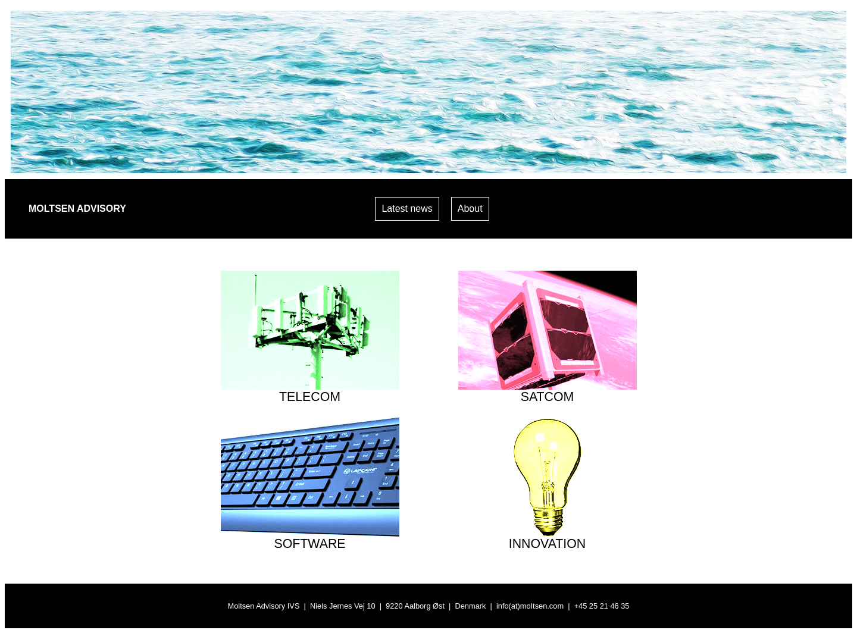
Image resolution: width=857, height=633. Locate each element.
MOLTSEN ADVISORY (77, 208)
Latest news (406, 208)
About (470, 208)
